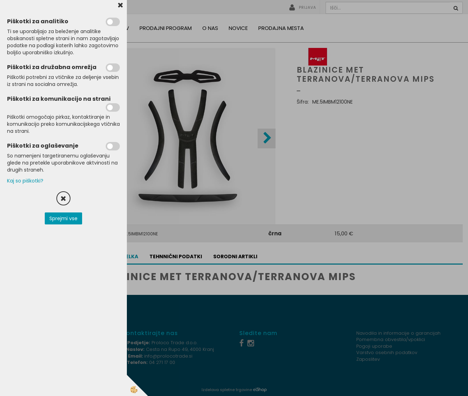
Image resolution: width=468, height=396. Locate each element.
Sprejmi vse (63, 218)
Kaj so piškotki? (25, 180)
